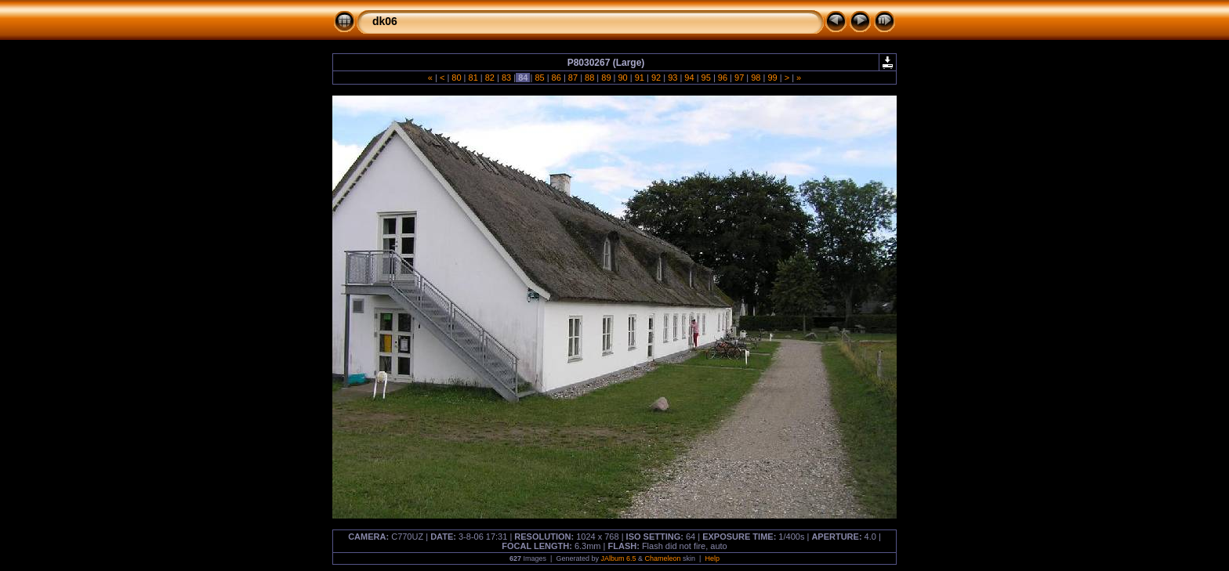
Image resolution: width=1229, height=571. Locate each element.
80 (456, 77)
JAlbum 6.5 (618, 558)
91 (640, 77)
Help (712, 558)
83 (506, 77)
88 (589, 77)
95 (706, 77)
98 (756, 77)
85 (539, 77)
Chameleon (663, 558)
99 (772, 77)
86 (556, 77)
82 (490, 77)
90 (622, 77)
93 (672, 77)
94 (689, 77)
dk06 (384, 21)
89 (606, 77)
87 (573, 77)
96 (723, 77)
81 (473, 77)
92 (656, 77)
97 (739, 77)
